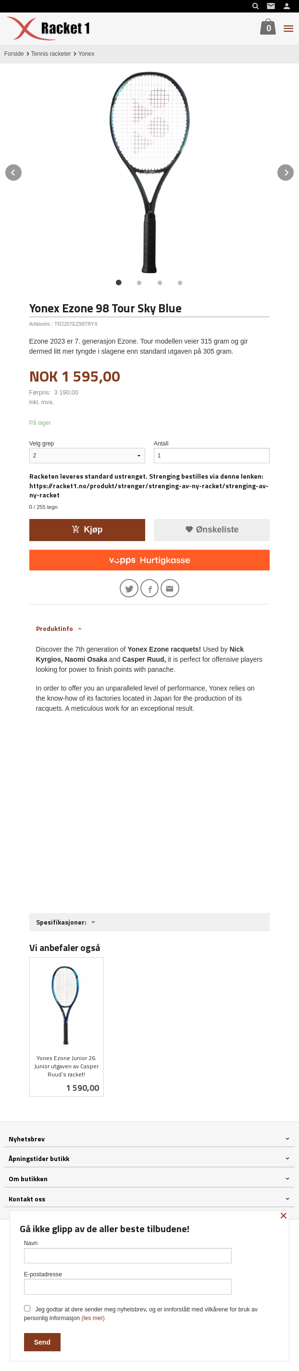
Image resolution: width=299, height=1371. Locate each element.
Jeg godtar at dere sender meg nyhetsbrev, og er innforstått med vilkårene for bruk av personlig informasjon (141, 1313)
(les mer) (93, 1318)
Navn (128, 1251)
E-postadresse (128, 1283)
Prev (22, 171)
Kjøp (87, 529)
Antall (161, 443)
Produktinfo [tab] (54, 628)
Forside (14, 53)
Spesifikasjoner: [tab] (61, 922)
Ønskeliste (211, 529)
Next (294, 171)
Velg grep (41, 443)
